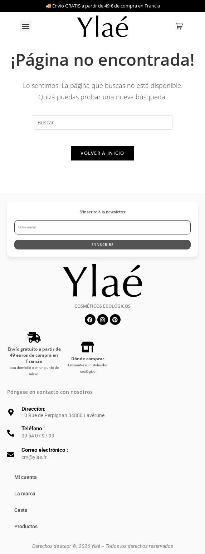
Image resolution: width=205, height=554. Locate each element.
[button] (25, 26)
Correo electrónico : (44, 455)
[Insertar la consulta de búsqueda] (102, 122)
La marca (24, 499)
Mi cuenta (25, 483)
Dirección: (33, 414)
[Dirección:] (10, 418)
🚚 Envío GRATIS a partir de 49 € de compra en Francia (102, 6)
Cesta (21, 516)
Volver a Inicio (102, 158)
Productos (26, 532)
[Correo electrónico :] (10, 460)
